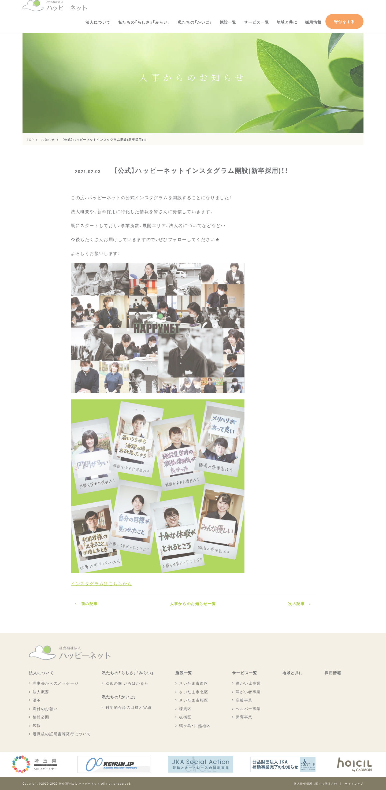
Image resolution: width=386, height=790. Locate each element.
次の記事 (296, 603)
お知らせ (48, 139)
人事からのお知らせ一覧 (193, 603)
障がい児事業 (248, 683)
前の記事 (89, 603)
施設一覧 (228, 22)
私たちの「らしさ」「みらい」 (144, 22)
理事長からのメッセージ (56, 683)
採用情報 (313, 22)
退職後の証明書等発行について (62, 733)
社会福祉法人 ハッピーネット (79, 783)
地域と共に (287, 22)
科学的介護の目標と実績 (129, 707)
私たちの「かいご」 (195, 22)
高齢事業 (244, 700)
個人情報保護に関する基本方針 (315, 783)
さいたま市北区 (193, 691)
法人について (98, 22)
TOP (30, 139)
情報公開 (41, 716)
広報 (37, 725)
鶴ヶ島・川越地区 (195, 725)
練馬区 (185, 708)
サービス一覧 (256, 22)
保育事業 (244, 716)
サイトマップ (354, 783)
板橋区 (185, 716)
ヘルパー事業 (248, 708)
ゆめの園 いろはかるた (127, 683)
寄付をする (344, 21)
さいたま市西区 (193, 683)
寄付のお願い (45, 708)
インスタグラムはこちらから (101, 583)
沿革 (37, 700)
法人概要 (41, 691)
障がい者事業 (248, 691)
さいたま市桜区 (193, 700)
